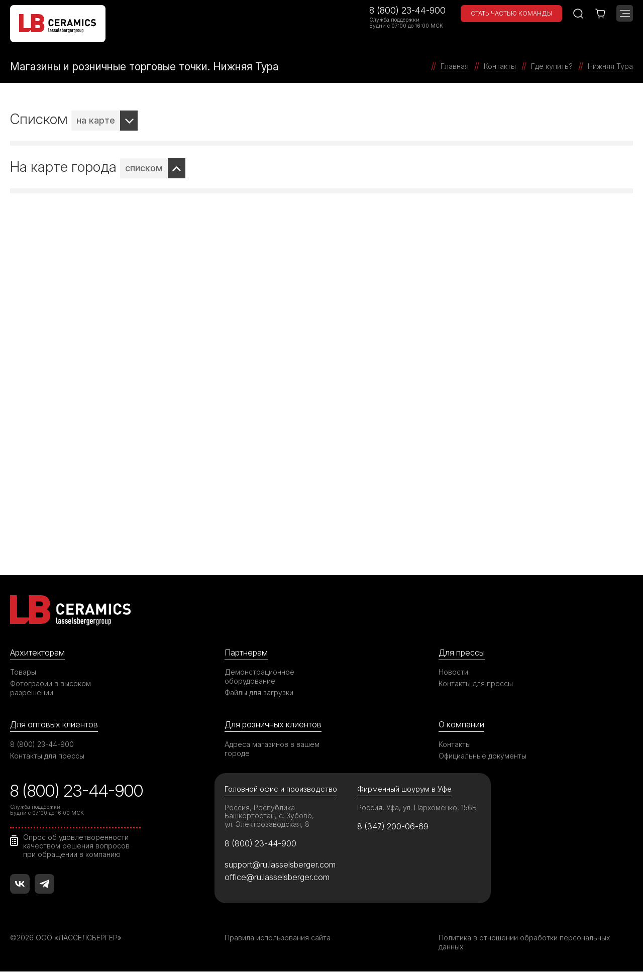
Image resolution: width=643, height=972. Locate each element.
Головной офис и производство (281, 789)
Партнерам (247, 652)
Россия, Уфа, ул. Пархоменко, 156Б (417, 807)
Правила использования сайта (278, 938)
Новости (453, 672)
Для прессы (462, 652)
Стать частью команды (511, 13)
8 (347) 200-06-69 (394, 827)
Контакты (455, 744)
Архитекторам (38, 652)
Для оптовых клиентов (54, 724)
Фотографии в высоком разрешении (50, 688)
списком (144, 168)
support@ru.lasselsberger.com (281, 865)
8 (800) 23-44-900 (407, 10)
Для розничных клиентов (274, 724)
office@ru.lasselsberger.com (278, 878)
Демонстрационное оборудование (260, 676)
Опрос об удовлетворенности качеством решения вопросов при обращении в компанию (76, 846)
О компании (462, 724)
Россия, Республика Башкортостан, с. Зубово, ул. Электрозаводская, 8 (269, 816)
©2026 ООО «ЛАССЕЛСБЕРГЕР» (67, 938)
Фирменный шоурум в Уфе (404, 789)
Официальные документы (483, 755)
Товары (23, 672)
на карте (95, 120)
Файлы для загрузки (259, 692)
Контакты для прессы (476, 683)
